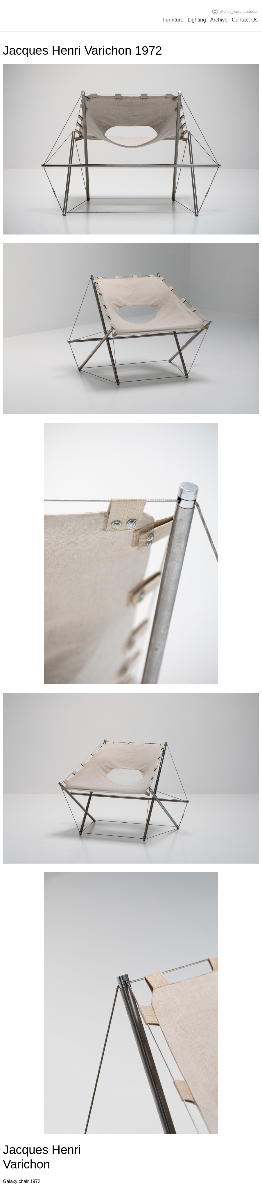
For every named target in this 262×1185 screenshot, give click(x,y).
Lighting (197, 20)
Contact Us (245, 20)
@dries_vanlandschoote (235, 11)
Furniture (172, 20)
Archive (218, 20)
